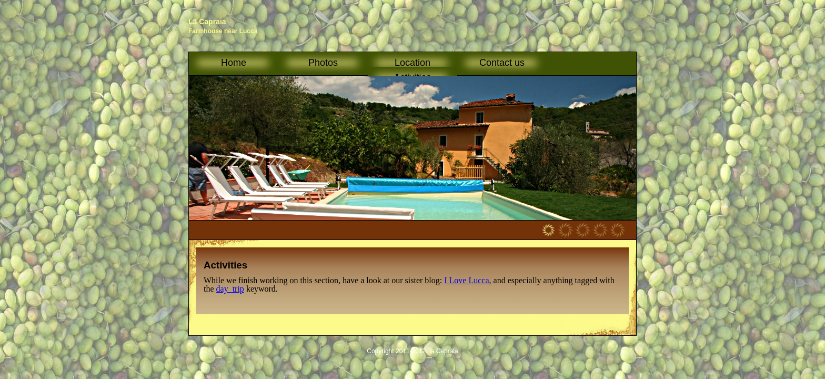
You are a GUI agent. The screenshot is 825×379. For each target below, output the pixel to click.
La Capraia (207, 21)
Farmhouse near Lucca (222, 31)
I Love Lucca (466, 280)
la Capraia (443, 351)
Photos (323, 62)
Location (412, 65)
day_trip (230, 288)
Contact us (502, 62)
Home (233, 62)
